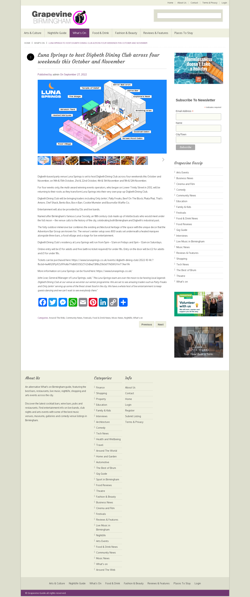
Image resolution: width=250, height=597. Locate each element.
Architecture (103, 421)
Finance (100, 387)
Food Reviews (184, 224)
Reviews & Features (155, 33)
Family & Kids (183, 206)
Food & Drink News (102, 326)
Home (169, 2)
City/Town (181, 134)
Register (130, 410)
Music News (117, 326)
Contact (194, 2)
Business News (184, 178)
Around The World (106, 450)
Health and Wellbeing (108, 439)
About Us (181, 2)
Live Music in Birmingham (190, 241)
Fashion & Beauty (126, 33)
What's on (39, 43)
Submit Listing (133, 416)
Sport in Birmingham (107, 479)
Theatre (180, 275)
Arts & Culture (32, 33)
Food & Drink (100, 33)
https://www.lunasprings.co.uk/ (117, 279)
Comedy (181, 189)
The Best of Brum (186, 270)
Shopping (181, 258)
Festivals (87, 326)
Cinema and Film (185, 183)
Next (163, 159)
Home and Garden (106, 456)
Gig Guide (181, 229)
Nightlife (128, 326)
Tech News (182, 264)
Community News (74, 326)
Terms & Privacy (209, 2)
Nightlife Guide (57, 33)
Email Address (185, 111)
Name (179, 123)
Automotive (102, 462)
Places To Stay (183, 33)
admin (56, 74)
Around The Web (57, 326)
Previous (41, 159)
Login (224, 2)
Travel (99, 444)
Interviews (182, 235)
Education (181, 201)
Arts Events (182, 172)
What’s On (79, 33)
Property (101, 398)
